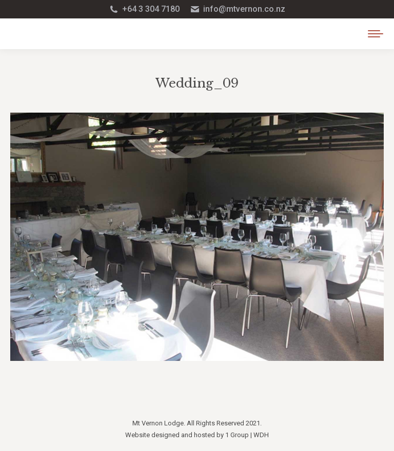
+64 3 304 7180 (144, 9)
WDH (261, 435)
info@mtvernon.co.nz (237, 9)
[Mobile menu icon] (375, 33)
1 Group (237, 435)
